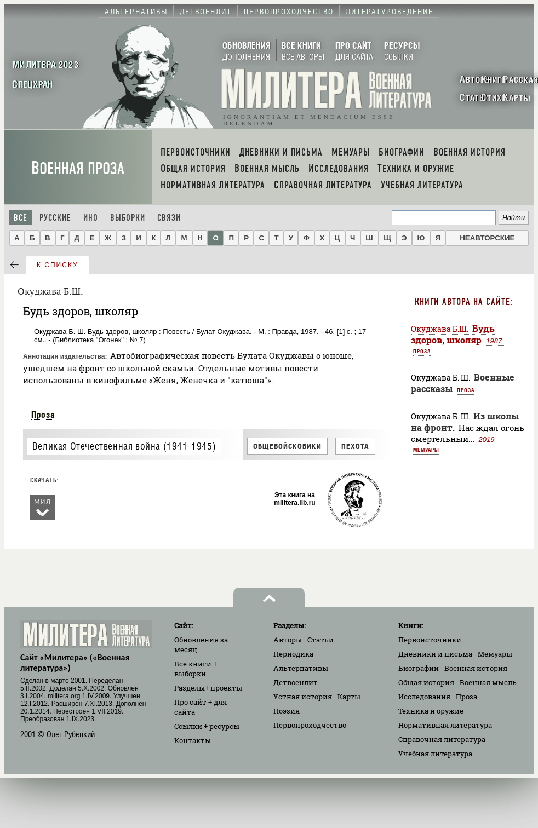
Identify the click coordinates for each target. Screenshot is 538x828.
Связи (169, 217)
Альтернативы (300, 668)
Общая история (426, 682)
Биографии (418, 668)
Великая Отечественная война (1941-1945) (124, 446)
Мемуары (426, 449)
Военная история (475, 668)
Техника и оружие (430, 711)
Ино (90, 217)
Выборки (127, 217)
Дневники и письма (435, 654)
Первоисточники (429, 640)
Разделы (208, 688)
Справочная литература (441, 739)
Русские (55, 217)
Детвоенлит (295, 682)
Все (20, 217)
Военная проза (77, 168)
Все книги (195, 669)
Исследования (424, 697)
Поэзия (286, 711)
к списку (57, 265)
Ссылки (206, 726)
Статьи (320, 640)
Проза (43, 414)
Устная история (302, 697)
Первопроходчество (309, 725)
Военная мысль (488, 682)
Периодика (293, 654)
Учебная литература (435, 753)
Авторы (287, 640)
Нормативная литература (445, 725)
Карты (348, 697)
